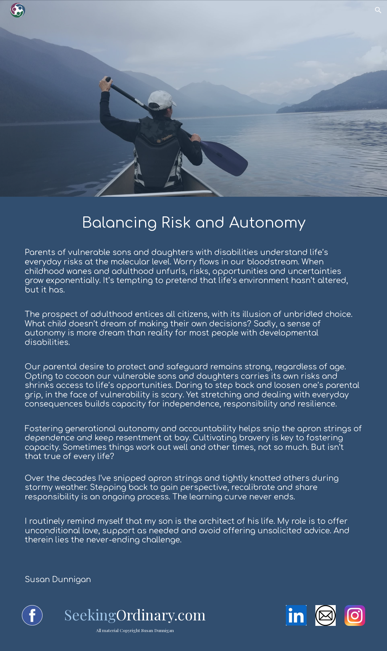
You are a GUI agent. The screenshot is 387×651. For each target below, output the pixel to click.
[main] (193, 396)
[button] (378, 10)
